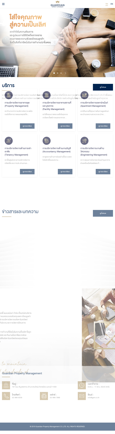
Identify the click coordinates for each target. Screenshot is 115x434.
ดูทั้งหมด (103, 87)
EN (112, 4)
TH (106, 4)
